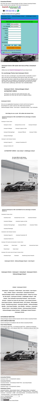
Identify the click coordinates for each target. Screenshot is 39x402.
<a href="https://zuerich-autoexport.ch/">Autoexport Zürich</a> (19, 161)
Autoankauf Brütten (6, 1)
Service (10, 396)
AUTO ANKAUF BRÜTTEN (8, 320)
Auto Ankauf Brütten (6, 324)
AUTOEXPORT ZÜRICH (14, 379)
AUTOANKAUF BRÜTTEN (7, 316)
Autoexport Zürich (5, 379)
